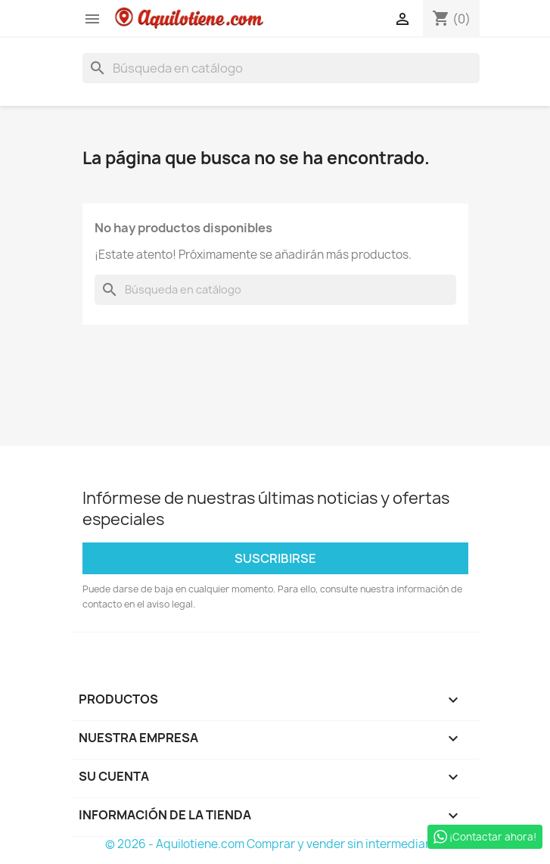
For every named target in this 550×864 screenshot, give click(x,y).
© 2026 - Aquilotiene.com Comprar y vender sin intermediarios (275, 844)
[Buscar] (281, 68)
